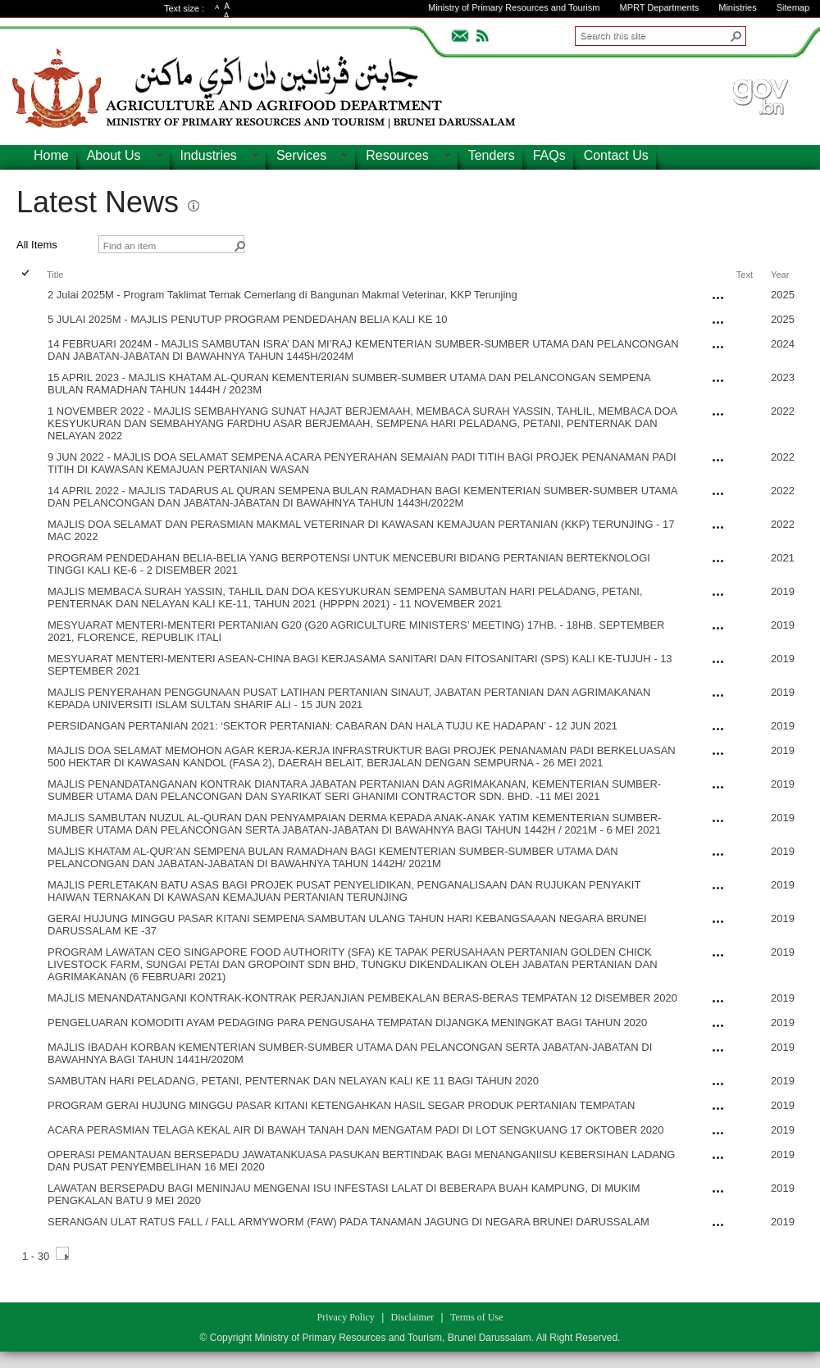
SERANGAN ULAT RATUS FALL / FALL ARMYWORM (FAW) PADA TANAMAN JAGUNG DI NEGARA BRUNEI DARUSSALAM (348, 1222)
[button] (736, 36)
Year (780, 275)
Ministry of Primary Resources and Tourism (513, 7)
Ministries (737, 7)
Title (55, 275)
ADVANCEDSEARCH (772, 33)
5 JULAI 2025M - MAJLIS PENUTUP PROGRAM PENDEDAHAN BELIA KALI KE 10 (247, 319)
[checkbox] (26, 274)
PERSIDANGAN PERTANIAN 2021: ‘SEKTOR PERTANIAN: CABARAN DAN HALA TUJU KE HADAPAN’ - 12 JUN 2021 (332, 726)
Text (744, 275)
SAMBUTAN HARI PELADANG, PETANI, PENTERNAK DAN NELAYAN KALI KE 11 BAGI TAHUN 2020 (293, 1081)
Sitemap (793, 7)
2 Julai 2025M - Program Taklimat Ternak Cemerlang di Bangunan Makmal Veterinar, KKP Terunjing (282, 295)
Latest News (97, 202)
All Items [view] (36, 245)
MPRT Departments (659, 7)
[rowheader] (29, 296)
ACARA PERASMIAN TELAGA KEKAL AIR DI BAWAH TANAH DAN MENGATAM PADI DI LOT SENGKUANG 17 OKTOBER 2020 (356, 1130)
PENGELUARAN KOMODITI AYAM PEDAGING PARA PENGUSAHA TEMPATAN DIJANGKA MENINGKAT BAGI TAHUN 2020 (347, 1022)
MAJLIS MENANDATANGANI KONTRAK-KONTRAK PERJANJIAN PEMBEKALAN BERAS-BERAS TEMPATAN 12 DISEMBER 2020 (362, 998)
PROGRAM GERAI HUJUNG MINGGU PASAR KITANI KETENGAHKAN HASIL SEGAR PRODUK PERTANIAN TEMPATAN (341, 1105)
